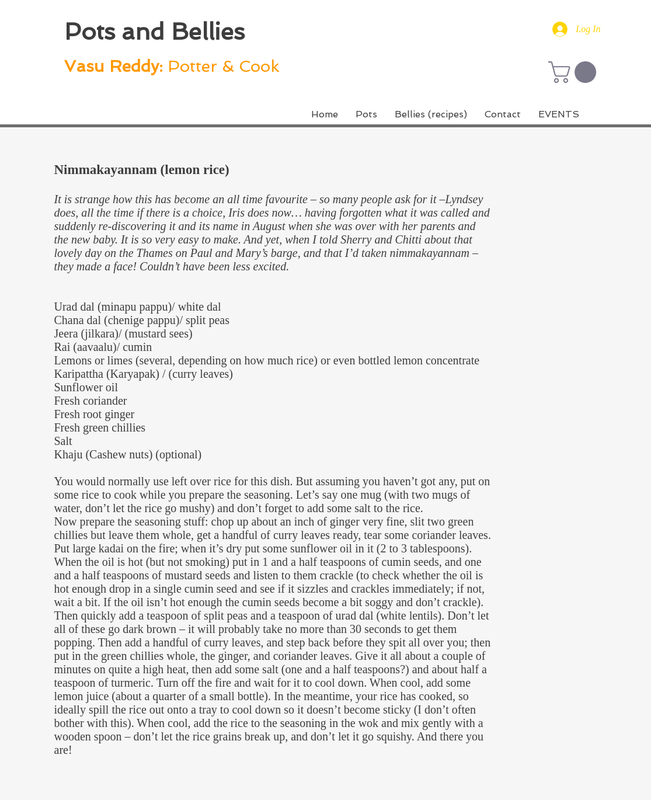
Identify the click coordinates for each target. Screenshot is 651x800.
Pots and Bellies (154, 32)
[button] (574, 72)
